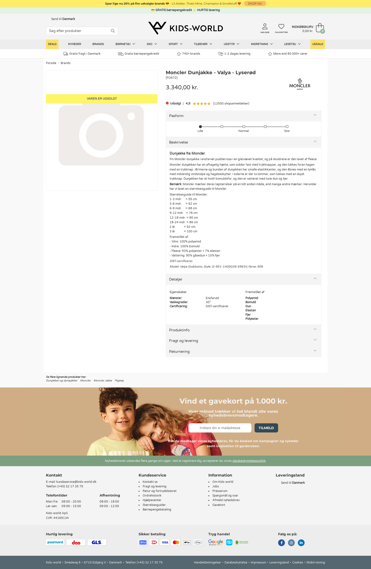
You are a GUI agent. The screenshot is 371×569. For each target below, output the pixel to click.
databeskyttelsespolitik (249, 461)
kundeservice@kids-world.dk (76, 482)
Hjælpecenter (152, 500)
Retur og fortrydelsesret (160, 491)
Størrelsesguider (154, 505)
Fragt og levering (183, 341)
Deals (52, 44)
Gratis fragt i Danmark (82, 54)
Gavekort (218, 505)
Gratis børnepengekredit (138, 54)
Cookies (297, 562)
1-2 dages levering (234, 54)
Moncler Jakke (103, 380)
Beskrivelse (178, 142)
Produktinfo (179, 330)
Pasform (176, 116)
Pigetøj (119, 380)
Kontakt (54, 475)
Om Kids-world (222, 482)
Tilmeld (266, 428)
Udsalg (317, 44)
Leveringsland (279, 562)
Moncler (85, 380)
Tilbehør (203, 44)
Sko (152, 44)
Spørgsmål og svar (225, 495)
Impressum (258, 562)
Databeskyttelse (235, 562)
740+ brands (188, 54)
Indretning (262, 44)
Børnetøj (125, 44)
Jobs (215, 486)
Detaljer (175, 279)
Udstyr (231, 44)
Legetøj (292, 44)
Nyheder (74, 44)
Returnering (179, 351)
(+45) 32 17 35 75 (70, 486)
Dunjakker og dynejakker (61, 380)
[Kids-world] (185, 28)
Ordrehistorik (152, 495)
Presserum (219, 491)
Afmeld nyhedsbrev (226, 500)
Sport (176, 44)
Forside (51, 63)
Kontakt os (150, 482)
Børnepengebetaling (157, 509)
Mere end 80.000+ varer (287, 54)
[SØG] (113, 31)
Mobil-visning (316, 562)
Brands (98, 44)
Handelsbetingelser (207, 562)
